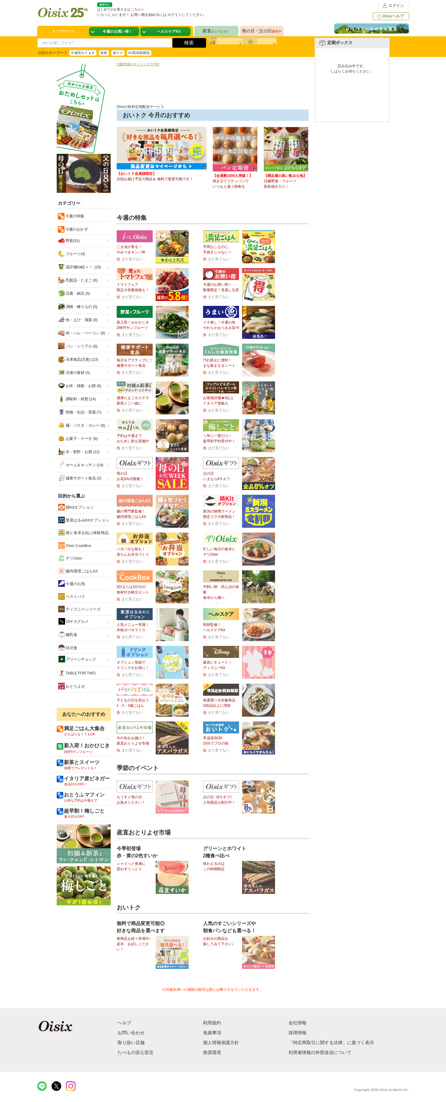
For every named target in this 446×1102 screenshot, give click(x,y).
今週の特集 (74, 216)
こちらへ (137, 9)
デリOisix (70, 558)
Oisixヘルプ (390, 16)
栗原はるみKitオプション (83, 520)
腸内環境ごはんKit (78, 571)
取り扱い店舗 (131, 1042)
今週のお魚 (71, 583)
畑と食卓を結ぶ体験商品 (83, 532)
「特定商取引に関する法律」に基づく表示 (331, 1042)
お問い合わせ (131, 1032)
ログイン (392, 5)
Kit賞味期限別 (139, 53)
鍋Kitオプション (76, 507)
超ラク (118, 53)
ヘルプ (124, 1022)
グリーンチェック (77, 659)
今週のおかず (76, 229)
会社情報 (298, 1022)
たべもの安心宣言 (136, 1052)
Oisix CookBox (74, 545)
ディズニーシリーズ (79, 609)
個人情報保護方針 (221, 1042)
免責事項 (212, 1032)
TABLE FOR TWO (77, 673)
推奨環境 (212, 1052)
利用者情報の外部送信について (320, 1052)
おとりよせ (71, 686)
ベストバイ (71, 596)
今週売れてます (83, 53)
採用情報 (298, 1032)
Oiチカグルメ (73, 621)
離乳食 (67, 634)
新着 (103, 53)
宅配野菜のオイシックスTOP (138, 64)
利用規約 (212, 1022)
